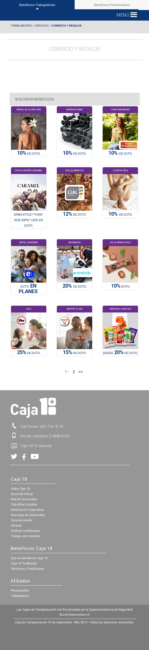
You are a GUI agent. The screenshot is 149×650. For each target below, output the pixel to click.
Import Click (74, 309)
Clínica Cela (120, 170)
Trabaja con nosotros (25, 536)
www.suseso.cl (79, 614)
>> (80, 371)
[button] (122, 15)
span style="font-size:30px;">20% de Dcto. (28, 220)
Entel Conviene (28, 242)
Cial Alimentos (74, 170)
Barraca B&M (74, 109)
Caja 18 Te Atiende (24, 563)
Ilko (28, 309)
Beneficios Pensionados (111, 5)
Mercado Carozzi (120, 309)
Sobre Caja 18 (20, 489)
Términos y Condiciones (27, 569)
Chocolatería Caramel (29, 170)
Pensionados (20, 590)
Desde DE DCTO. (120, 352)
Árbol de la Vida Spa (29, 109)
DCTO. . (29, 289)
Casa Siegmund (120, 109)
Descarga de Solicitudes (28, 515)
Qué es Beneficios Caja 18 (29, 558)
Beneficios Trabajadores (37, 6)
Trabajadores (21, 25)
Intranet (16, 525)
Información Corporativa (27, 510)
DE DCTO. (74, 153)
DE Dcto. (29, 153)
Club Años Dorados (24, 504)
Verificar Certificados (25, 531)
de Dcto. (120, 153)
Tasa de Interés (21, 520)
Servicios (42, 25)
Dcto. (120, 286)
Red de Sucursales (24, 499)
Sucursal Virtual (22, 494)
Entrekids (74, 242)
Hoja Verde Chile (120, 242)
